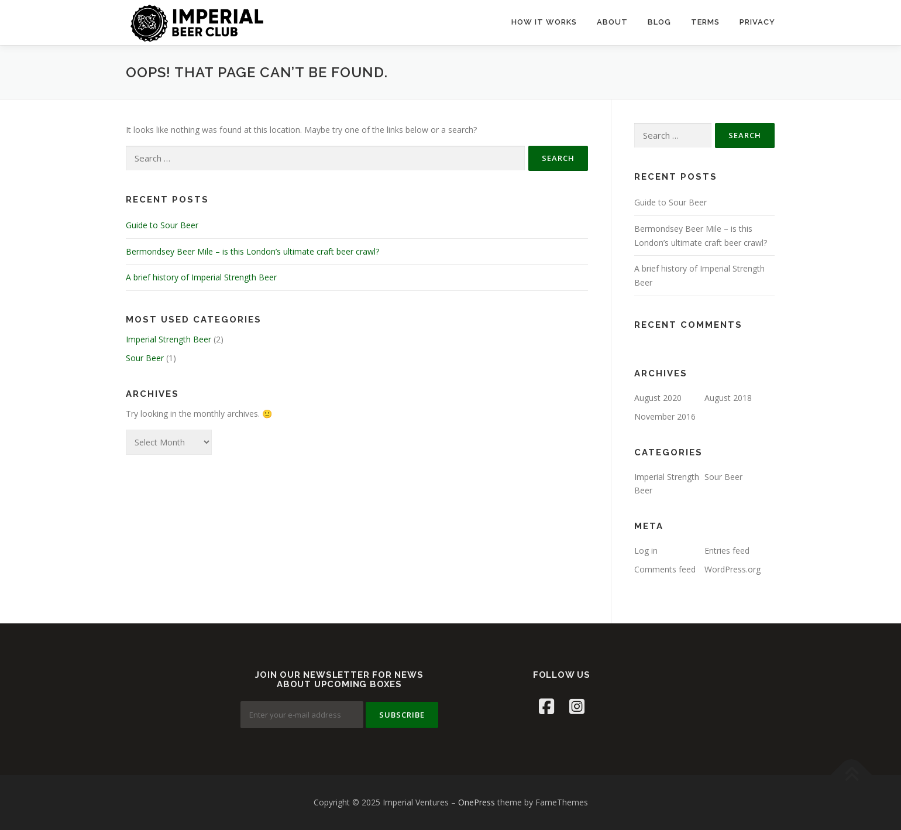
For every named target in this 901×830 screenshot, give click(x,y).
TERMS (705, 22)
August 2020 (658, 397)
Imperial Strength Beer (168, 339)
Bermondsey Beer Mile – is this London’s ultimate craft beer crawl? (252, 251)
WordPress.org (732, 569)
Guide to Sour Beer (162, 225)
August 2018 (728, 397)
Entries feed (726, 550)
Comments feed (665, 569)
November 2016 (665, 416)
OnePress (476, 802)
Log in (646, 550)
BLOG (659, 22)
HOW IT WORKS (544, 22)
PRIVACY (757, 22)
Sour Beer (145, 357)
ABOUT (612, 22)
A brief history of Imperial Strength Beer (201, 277)
